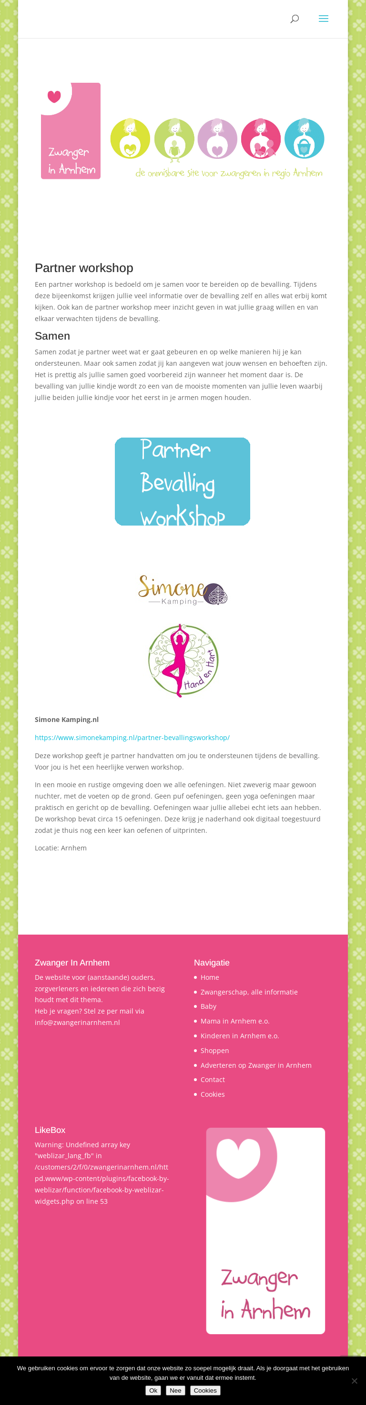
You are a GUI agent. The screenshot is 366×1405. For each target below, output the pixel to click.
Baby (208, 1006)
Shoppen (215, 1050)
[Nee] (354, 1380)
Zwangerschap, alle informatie (249, 991)
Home (210, 977)
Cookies (213, 1094)
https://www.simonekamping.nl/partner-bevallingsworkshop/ (132, 737)
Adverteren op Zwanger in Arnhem (256, 1065)
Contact (213, 1079)
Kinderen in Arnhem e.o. (240, 1035)
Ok (153, 1390)
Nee (175, 1390)
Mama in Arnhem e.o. (235, 1020)
